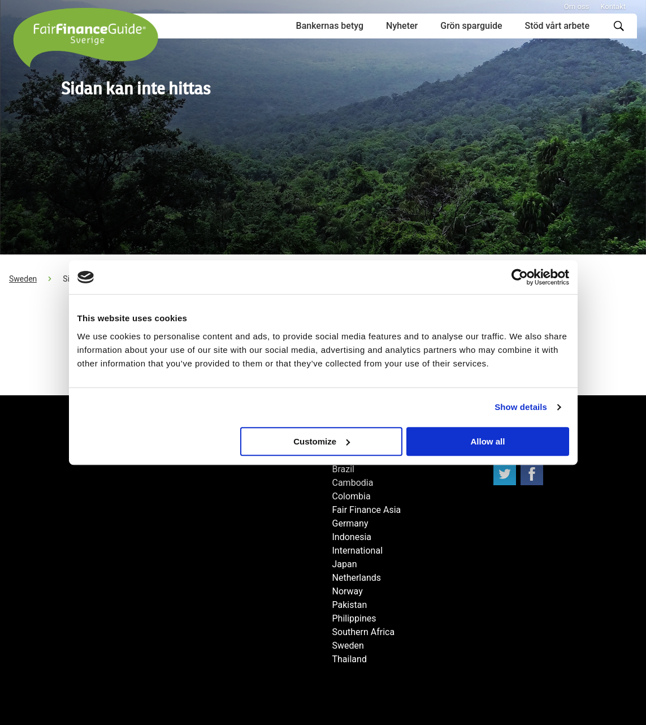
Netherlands (356, 577)
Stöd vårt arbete (557, 25)
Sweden (23, 278)
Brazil (343, 469)
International (357, 550)
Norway (347, 591)
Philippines (354, 618)
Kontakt (613, 6)
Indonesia (352, 537)
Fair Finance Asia (366, 509)
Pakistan (349, 604)
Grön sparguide (471, 25)
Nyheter (402, 25)
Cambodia (353, 482)
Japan (344, 564)
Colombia (351, 496)
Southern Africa (363, 632)
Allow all (488, 441)
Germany (350, 523)
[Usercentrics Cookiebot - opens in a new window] (519, 277)
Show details (521, 407)
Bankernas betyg (329, 25)
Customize (321, 441)
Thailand (349, 659)
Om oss (576, 6)
